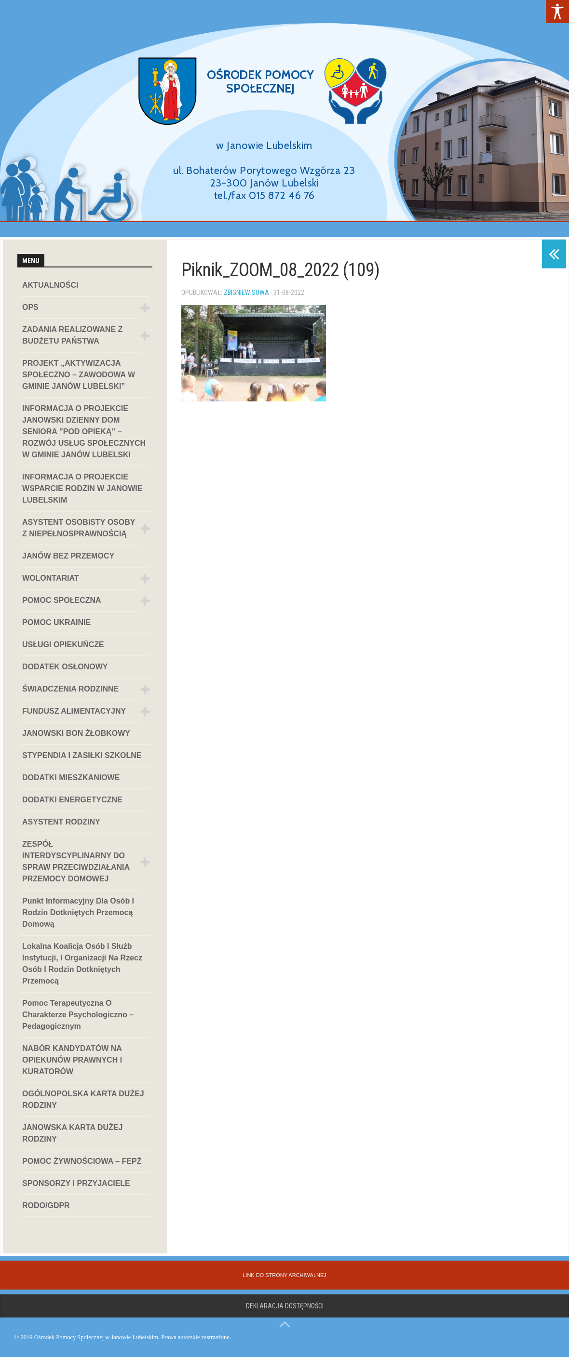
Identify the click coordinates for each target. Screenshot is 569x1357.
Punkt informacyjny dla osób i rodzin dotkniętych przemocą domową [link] (78, 912)
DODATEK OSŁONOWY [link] (65, 667)
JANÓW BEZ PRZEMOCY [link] (68, 556)
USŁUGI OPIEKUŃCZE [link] (63, 644)
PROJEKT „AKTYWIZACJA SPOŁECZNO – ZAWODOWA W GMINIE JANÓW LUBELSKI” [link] (78, 374)
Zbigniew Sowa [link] (246, 292)
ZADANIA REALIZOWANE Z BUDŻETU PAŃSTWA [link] (72, 335)
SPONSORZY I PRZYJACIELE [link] (76, 1183)
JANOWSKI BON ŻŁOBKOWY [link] (76, 733)
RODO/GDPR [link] (46, 1205)
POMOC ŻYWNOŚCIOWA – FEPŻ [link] (81, 1161)
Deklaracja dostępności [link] (285, 1306)
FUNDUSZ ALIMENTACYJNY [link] (74, 711)
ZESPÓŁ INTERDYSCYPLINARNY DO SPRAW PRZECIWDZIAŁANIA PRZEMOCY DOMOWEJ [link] (76, 861)
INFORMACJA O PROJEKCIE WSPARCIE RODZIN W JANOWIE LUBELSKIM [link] (82, 488)
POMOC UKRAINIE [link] (56, 622)
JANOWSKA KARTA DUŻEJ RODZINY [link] (72, 1133)
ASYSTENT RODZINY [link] (61, 822)
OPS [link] (30, 307)
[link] (557, 11)
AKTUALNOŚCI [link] (50, 285)
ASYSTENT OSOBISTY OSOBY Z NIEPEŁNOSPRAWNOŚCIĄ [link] (78, 528)
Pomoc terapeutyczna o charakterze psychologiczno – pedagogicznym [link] (78, 1014)
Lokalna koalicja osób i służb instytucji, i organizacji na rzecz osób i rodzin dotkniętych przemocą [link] (82, 963)
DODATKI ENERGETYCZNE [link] (72, 800)
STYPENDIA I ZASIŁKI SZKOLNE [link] (81, 755)
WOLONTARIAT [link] (50, 578)
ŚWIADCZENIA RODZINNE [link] (70, 689)
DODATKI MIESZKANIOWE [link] (71, 777)
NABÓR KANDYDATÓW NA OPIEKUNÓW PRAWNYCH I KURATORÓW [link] (72, 1060)
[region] (284, 118)
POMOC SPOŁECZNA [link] (61, 600)
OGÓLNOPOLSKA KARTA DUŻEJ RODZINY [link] (83, 1099)
